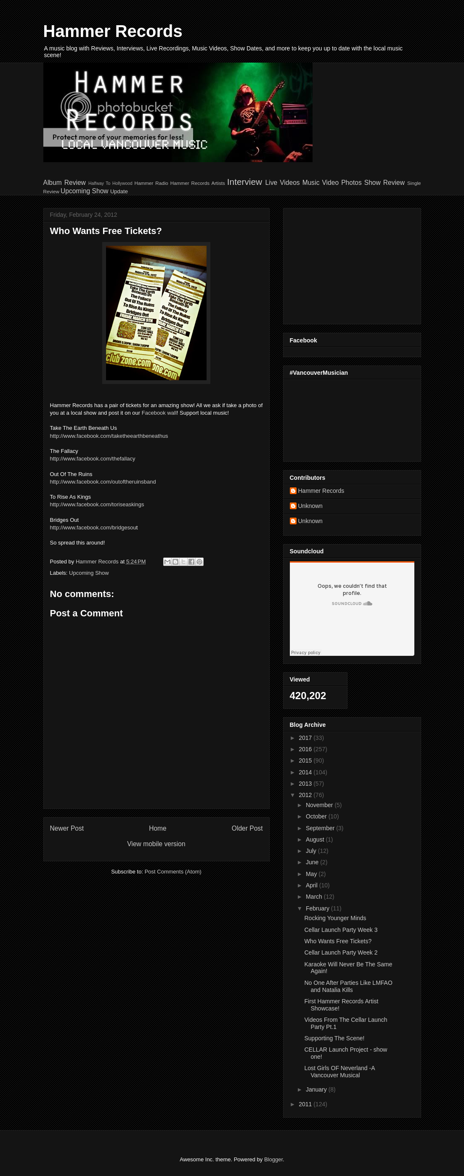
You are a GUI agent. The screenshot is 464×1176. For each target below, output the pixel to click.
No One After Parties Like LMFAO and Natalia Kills (348, 986)
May (312, 874)
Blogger (273, 1159)
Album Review (64, 182)
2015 (306, 760)
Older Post (247, 828)
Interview (244, 182)
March (315, 896)
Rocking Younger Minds (335, 918)
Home (158, 828)
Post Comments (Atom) (173, 871)
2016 (306, 749)
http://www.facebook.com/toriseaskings (97, 504)
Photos (351, 182)
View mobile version (156, 843)
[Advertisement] (342, 263)
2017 (306, 737)
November (320, 805)
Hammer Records (113, 31)
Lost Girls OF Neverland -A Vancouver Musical (339, 1072)
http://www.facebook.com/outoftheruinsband (103, 482)
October (317, 816)
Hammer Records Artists (197, 183)
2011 (306, 1104)
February (318, 908)
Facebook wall (159, 413)
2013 (306, 783)
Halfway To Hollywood (110, 183)
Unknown (310, 505)
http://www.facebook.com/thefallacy (92, 458)
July (312, 850)
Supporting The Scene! (334, 1038)
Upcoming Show (85, 191)
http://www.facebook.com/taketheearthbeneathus (109, 436)
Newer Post (67, 828)
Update (119, 191)
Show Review (384, 182)
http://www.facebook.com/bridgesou (93, 527)
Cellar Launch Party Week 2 (340, 952)
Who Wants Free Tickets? (337, 941)
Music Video (320, 182)
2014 (306, 772)
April (312, 885)
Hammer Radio (151, 183)
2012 (306, 795)
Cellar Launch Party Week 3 (340, 929)
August (316, 839)
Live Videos (282, 182)
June (313, 862)
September (321, 828)
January (317, 1089)
